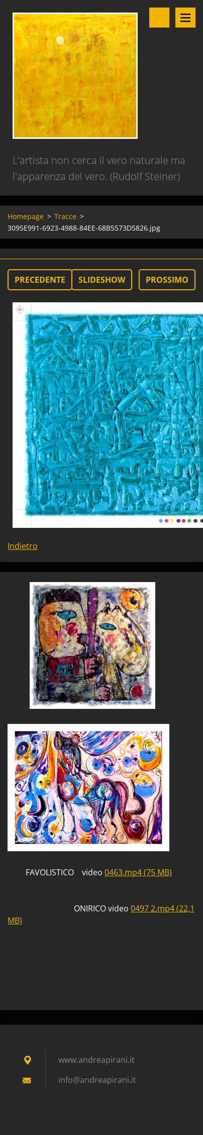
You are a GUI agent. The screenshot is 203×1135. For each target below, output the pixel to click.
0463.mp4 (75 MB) (138, 872)
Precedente (40, 279)
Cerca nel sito (159, 18)
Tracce (65, 216)
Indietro (23, 545)
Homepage (26, 216)
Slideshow (101, 279)
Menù (185, 18)
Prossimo (167, 279)
